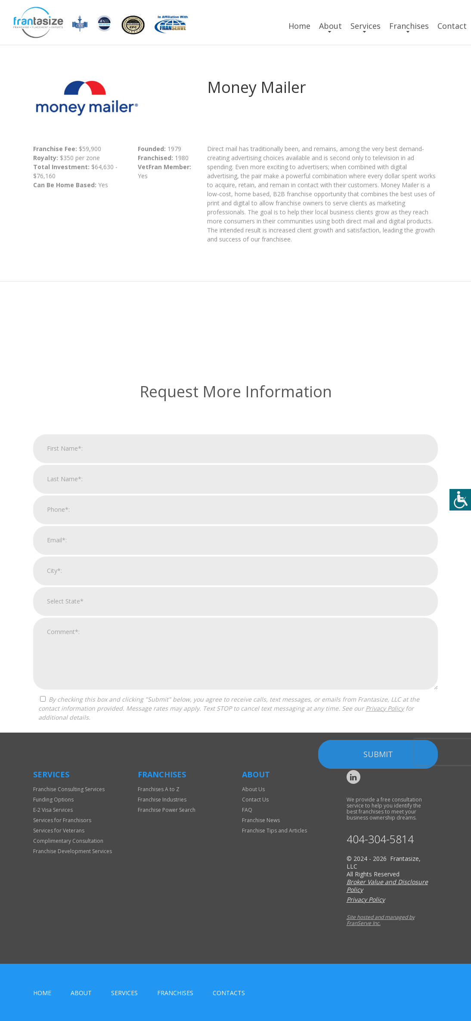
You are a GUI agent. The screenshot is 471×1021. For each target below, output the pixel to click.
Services (365, 26)
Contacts (229, 993)
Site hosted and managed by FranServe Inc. (381, 920)
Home (299, 26)
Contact (452, 26)
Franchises (409, 26)
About (330, 26)
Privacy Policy (385, 853)
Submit (378, 899)
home (42, 993)
